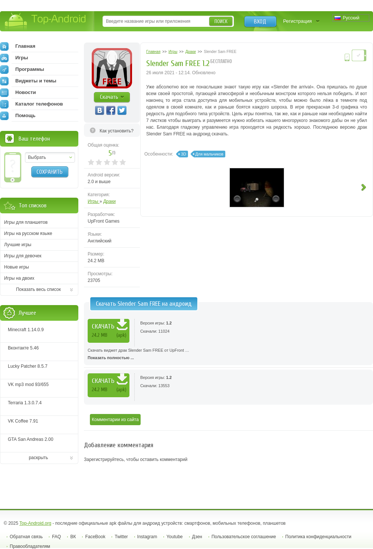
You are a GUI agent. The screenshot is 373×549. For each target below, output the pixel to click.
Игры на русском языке (28, 233)
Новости (18, 92)
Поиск (221, 21)
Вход (260, 21)
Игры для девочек (22, 255)
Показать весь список (38, 289)
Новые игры (16, 267)
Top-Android (46, 22)
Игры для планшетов (26, 222)
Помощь (17, 115)
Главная (17, 46)
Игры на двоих (19, 278)
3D (183, 154)
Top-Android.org (35, 523)
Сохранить (50, 172)
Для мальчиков (209, 154)
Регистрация (297, 21)
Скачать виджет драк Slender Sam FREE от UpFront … (228, 354)
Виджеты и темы (28, 81)
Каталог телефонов (31, 104)
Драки (109, 201)
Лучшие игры (17, 244)
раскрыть (38, 457)
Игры (94, 201)
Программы (22, 69)
